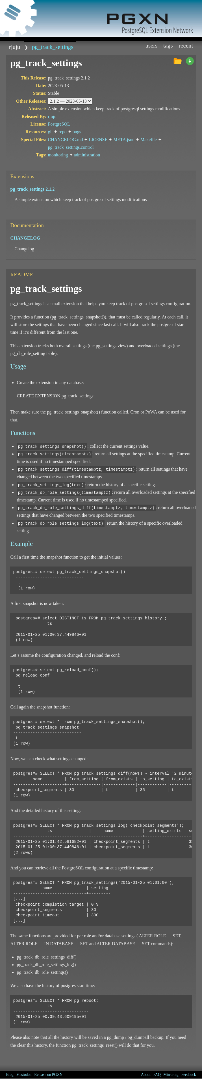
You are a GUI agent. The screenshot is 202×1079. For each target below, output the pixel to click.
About (146, 1074)
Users (151, 45)
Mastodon (23, 1074)
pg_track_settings (52, 47)
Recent (186, 45)
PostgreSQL (59, 124)
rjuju (14, 47)
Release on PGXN (48, 1074)
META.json (123, 139)
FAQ (157, 1074)
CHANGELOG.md (65, 139)
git (50, 131)
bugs (77, 131)
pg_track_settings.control (71, 147)
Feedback (188, 1074)
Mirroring (171, 1074)
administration (87, 154)
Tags (168, 45)
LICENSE (98, 139)
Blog (9, 1074)
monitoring (58, 154)
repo (62, 131)
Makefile (148, 139)
